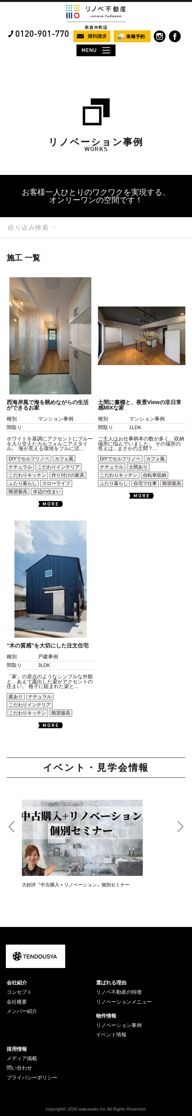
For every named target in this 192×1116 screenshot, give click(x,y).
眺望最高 (18, 491)
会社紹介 (17, 982)
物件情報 (106, 1015)
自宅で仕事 (145, 483)
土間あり (138, 467)
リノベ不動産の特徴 (119, 992)
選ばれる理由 (111, 982)
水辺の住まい (47, 491)
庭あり (16, 696)
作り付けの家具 (68, 475)
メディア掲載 (22, 1058)
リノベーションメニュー (124, 1001)
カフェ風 (64, 459)
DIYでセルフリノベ (29, 459)
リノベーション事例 (119, 1025)
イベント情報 (111, 1034)
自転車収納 (154, 475)
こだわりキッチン (27, 475)
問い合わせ (19, 1067)
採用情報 (17, 1049)
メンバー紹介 (22, 1011)
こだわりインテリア (58, 467)
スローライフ (56, 483)
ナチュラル (20, 467)
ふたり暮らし (23, 483)
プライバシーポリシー (32, 1077)
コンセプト (19, 992)
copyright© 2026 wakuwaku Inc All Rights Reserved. (96, 1109)
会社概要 (17, 1001)
